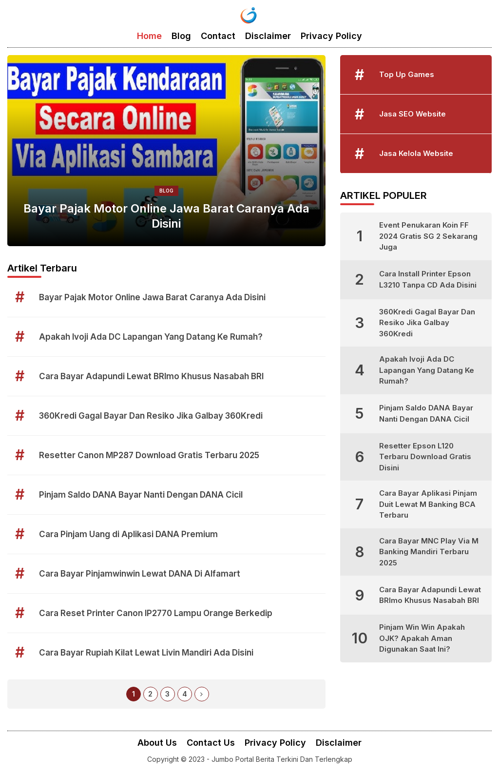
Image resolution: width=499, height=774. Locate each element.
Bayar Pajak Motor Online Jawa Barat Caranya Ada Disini (166, 216)
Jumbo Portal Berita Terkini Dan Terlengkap (281, 759)
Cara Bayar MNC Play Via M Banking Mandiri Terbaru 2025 (429, 551)
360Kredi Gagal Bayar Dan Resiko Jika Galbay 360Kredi (151, 416)
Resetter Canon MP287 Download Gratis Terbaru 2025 (149, 455)
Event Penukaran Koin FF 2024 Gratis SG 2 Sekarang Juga (428, 236)
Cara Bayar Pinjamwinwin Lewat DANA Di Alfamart (139, 574)
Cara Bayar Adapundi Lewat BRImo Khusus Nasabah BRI (151, 376)
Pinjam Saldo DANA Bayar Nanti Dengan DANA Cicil (141, 495)
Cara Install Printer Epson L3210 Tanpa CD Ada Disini (428, 279)
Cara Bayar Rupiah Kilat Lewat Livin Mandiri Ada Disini (146, 653)
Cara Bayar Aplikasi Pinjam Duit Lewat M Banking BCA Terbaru (428, 504)
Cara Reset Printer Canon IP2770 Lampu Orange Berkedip (155, 613)
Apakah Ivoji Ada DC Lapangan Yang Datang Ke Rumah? (151, 337)
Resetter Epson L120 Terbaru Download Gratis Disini (425, 456)
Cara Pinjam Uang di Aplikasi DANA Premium (128, 534)
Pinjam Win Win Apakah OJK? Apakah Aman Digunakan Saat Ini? (422, 638)
